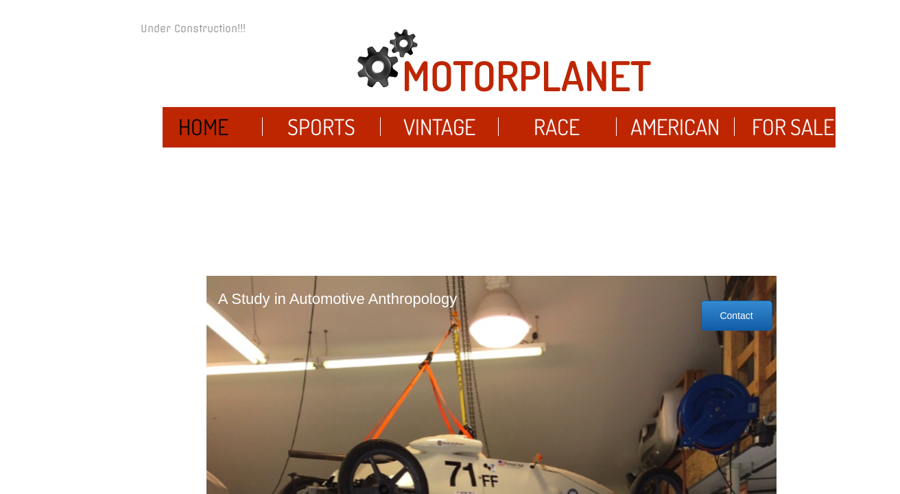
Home (203, 127)
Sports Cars (321, 143)
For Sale (793, 127)
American (675, 127)
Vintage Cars (439, 143)
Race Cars (557, 143)
